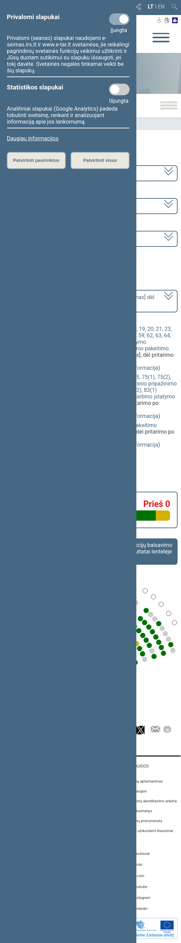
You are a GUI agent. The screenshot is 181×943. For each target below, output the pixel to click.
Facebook (142, 853)
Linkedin (141, 908)
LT (151, 6)
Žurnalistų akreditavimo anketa (151, 801)
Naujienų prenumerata (143, 821)
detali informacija (137, 368)
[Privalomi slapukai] (119, 19)
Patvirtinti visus (100, 160)
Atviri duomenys (138, 811)
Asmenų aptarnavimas (144, 781)
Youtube (140, 887)
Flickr (138, 864)
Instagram (142, 898)
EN (161, 6)
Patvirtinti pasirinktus (36, 160)
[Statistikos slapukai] (119, 89)
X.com (139, 876)
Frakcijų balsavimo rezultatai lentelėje (149, 548)
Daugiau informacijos (32, 138)
